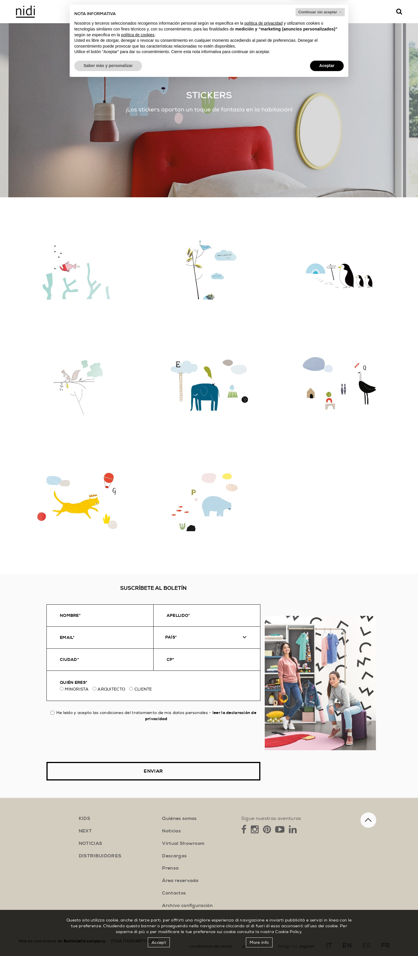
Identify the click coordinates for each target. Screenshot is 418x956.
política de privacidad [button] (263, 898)
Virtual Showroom (183, 843)
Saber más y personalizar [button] (108, 940)
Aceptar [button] (326, 940)
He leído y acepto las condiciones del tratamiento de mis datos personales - (153, 715)
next (85, 831)
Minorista (77, 689)
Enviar (153, 771)
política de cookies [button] (137, 909)
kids (84, 818)
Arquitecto (111, 689)
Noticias (171, 831)
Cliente (143, 689)
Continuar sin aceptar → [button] (320, 886)
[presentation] (90, 742)
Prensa (170, 868)
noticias (90, 843)
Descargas (174, 856)
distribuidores (100, 856)
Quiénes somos (179, 818)
